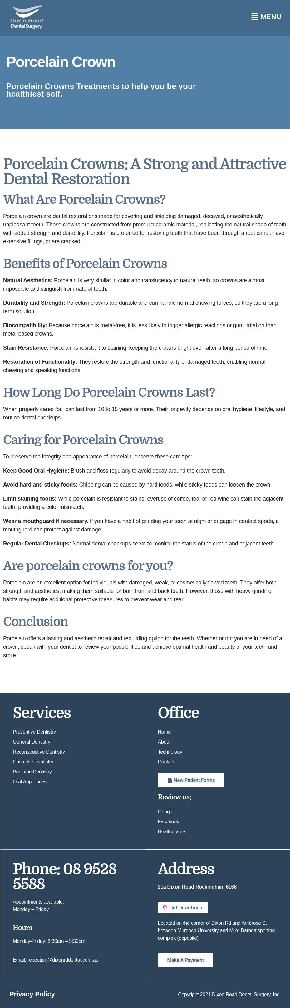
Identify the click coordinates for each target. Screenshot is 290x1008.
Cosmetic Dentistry (33, 761)
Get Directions (182, 907)
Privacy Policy (32, 994)
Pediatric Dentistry (32, 771)
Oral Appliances (30, 781)
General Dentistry (31, 741)
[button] (217, 16)
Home (164, 731)
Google (166, 811)
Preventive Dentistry (34, 731)
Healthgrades (172, 831)
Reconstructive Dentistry (39, 751)
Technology (170, 751)
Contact (166, 761)
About (164, 741)
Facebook (168, 821)
